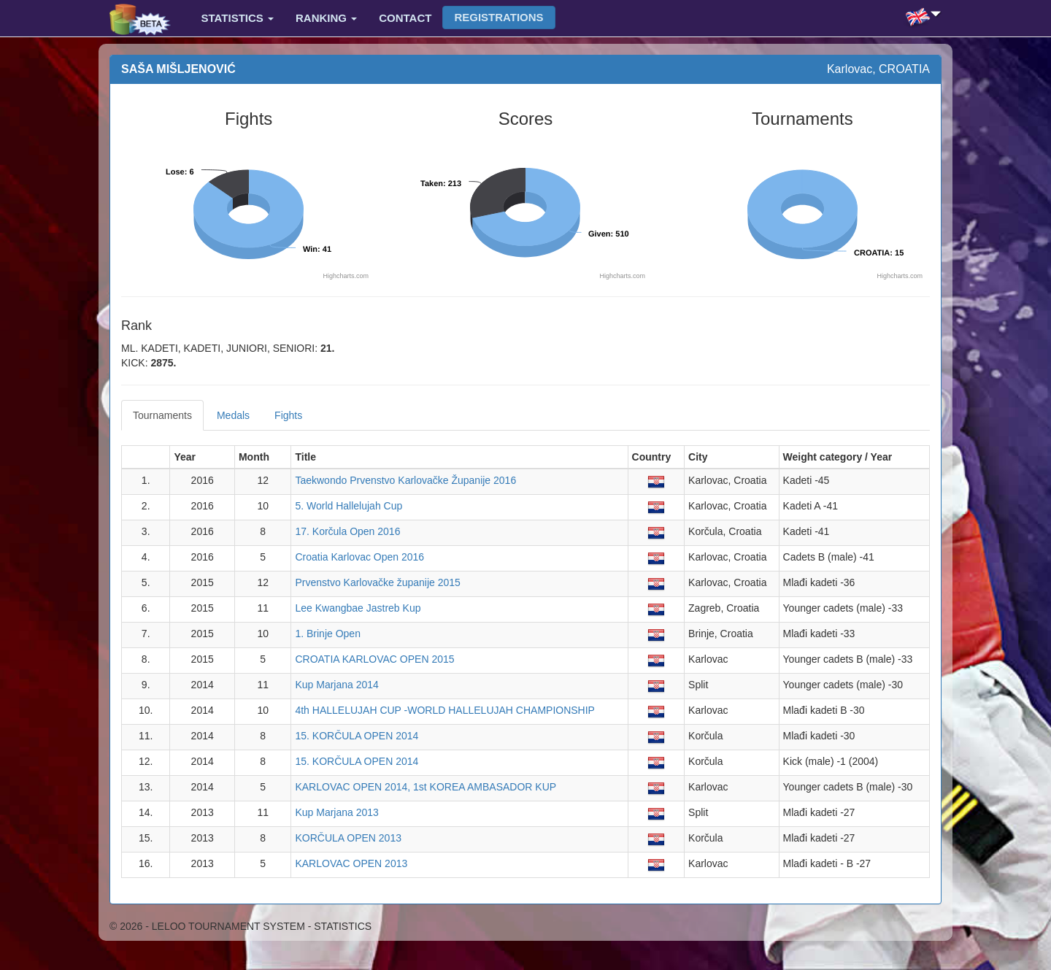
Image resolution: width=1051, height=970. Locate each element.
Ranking (326, 18)
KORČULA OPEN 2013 (348, 838)
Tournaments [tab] (162, 415)
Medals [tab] (233, 415)
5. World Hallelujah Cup (348, 506)
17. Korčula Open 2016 (347, 531)
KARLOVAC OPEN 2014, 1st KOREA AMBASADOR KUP (425, 787)
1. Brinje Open (328, 633)
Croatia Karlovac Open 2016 (359, 557)
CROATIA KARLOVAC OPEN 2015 (374, 659)
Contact (405, 18)
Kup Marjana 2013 (336, 812)
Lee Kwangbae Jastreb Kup (357, 608)
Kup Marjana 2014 (336, 684)
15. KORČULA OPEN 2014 (356, 736)
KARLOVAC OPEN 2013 (351, 863)
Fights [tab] (288, 415)
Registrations (498, 17)
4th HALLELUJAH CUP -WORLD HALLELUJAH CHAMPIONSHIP (445, 710)
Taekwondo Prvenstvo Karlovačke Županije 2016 (405, 480)
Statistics (237, 18)
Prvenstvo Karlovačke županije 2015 (377, 582)
